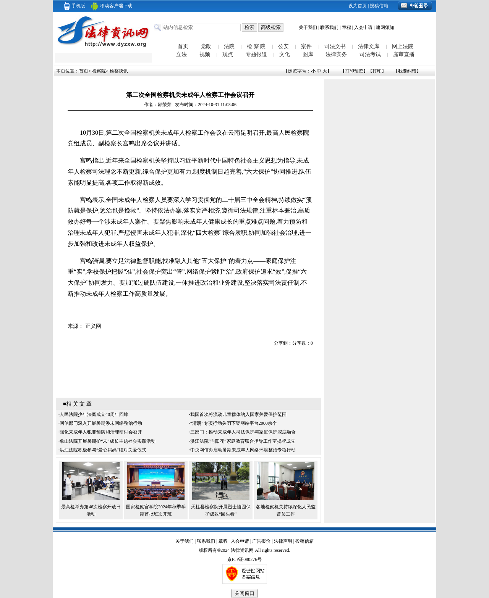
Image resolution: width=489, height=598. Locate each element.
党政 (206, 46)
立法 (181, 54)
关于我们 (308, 27)
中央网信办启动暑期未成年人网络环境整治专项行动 (243, 450)
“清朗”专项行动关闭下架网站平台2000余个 (233, 423)
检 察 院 (256, 46)
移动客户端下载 (111, 5)
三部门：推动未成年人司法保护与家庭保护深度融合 (243, 432)
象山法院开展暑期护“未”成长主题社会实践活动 (107, 441)
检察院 (99, 71)
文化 (284, 54)
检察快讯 (119, 71)
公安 (283, 46)
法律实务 (336, 54)
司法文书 (335, 46)
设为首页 (357, 5)
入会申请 (363, 27)
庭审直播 (404, 54)
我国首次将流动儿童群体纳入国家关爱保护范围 (238, 414)
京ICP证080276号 (244, 559)
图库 (308, 54)
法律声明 (283, 541)
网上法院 (402, 46)
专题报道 (256, 54)
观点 (227, 54)
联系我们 (329, 27)
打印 (377, 71)
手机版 (74, 5)
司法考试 (370, 54)
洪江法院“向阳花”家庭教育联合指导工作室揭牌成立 (242, 441)
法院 (229, 46)
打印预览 (354, 71)
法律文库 (368, 46)
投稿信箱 (379, 5)
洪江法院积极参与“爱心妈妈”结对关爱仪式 (103, 450)
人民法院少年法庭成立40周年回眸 (94, 414)
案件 (306, 46)
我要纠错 (407, 71)
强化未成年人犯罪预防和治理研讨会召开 (101, 432)
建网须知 (385, 27)
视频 (204, 54)
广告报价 (261, 541)
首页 (183, 46)
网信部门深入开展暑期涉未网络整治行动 (101, 423)
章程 (346, 27)
